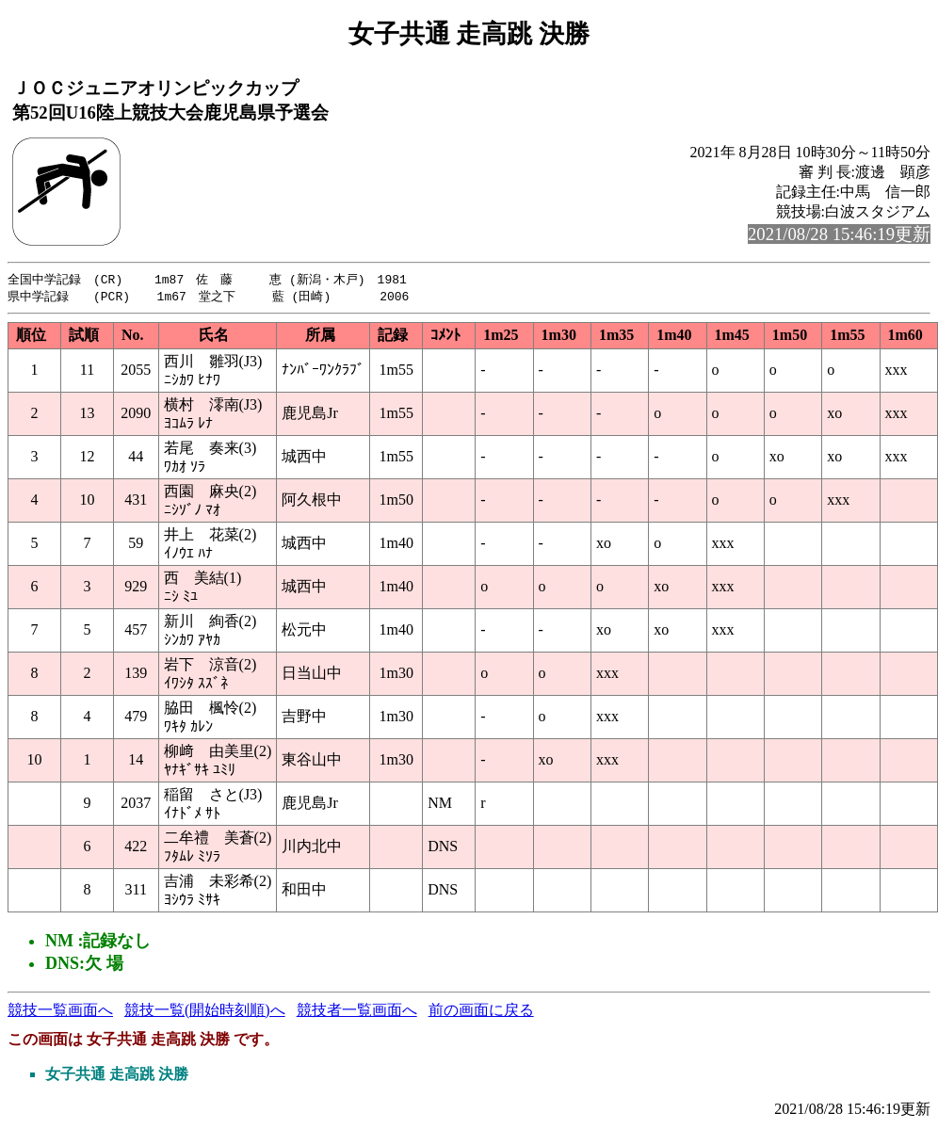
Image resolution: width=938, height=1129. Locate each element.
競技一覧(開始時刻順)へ (204, 1012)
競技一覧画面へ (60, 1012)
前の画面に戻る (481, 1012)
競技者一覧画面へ (357, 1012)
